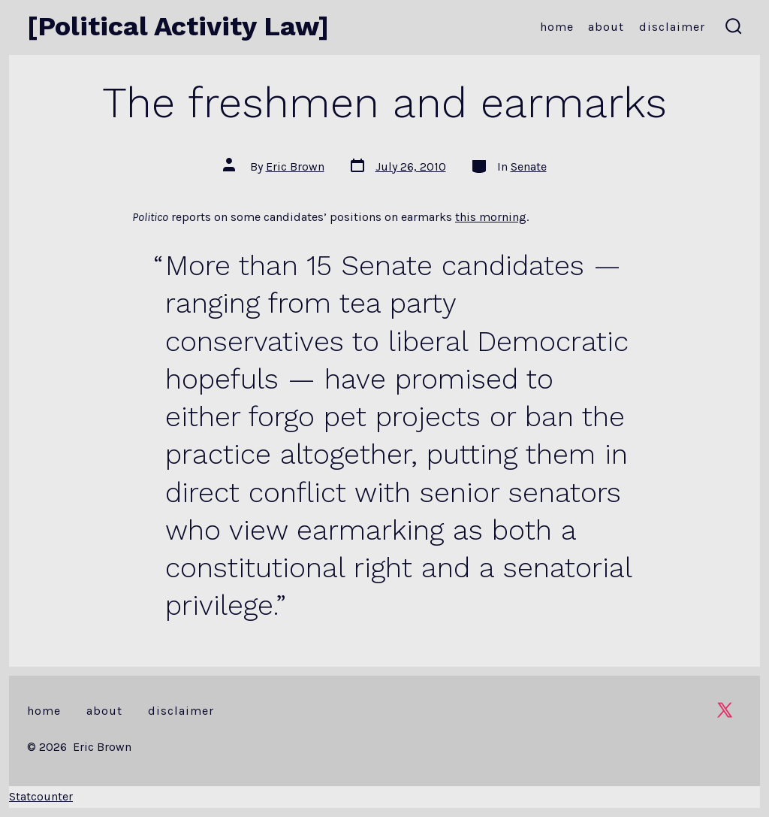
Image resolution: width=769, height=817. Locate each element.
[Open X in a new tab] (724, 710)
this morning (490, 217)
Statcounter (41, 796)
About (606, 27)
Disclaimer (672, 27)
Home (557, 27)
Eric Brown (295, 166)
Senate (529, 166)
